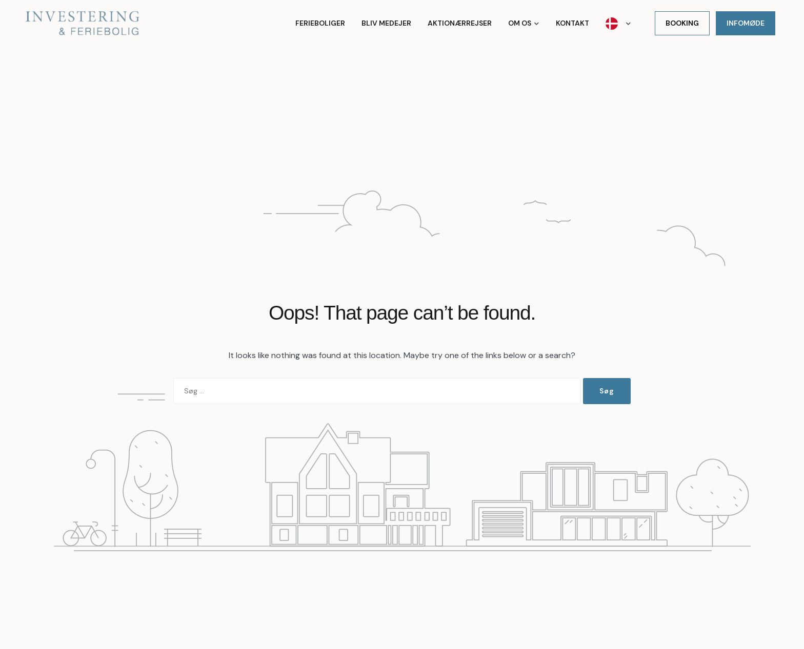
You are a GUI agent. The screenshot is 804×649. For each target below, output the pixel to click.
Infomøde (746, 23)
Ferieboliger (320, 23)
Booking (682, 23)
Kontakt (572, 23)
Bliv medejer (386, 23)
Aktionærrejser (460, 23)
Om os (519, 23)
